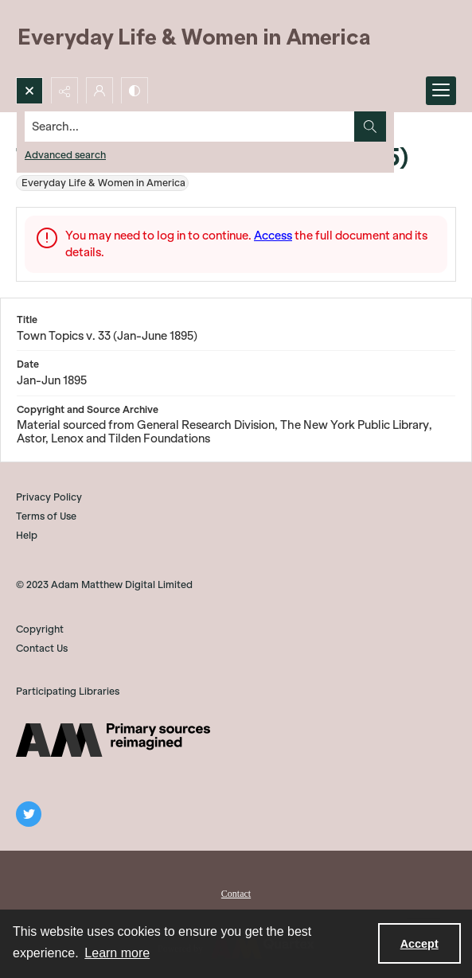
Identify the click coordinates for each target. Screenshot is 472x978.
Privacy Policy (49, 497)
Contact (236, 893)
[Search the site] (189, 126)
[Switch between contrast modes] (134, 90)
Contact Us (42, 648)
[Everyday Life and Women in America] (195, 38)
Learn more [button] (117, 953)
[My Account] (99, 90)
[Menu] (441, 90)
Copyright (40, 629)
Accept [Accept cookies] (419, 943)
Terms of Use (46, 516)
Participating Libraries (67, 691)
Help (26, 535)
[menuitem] (236, 892)
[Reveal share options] (64, 90)
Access (273, 235)
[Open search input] (29, 90)
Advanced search (65, 155)
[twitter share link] (28, 814)
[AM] (113, 740)
